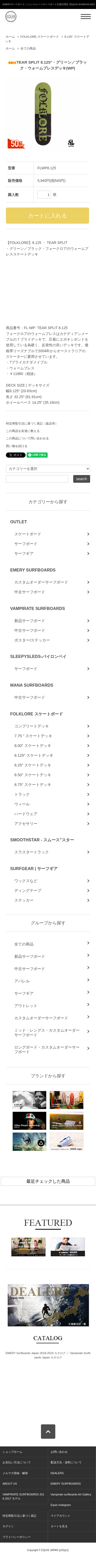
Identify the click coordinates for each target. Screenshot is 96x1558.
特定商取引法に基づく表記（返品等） (32, 423)
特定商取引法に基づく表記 (19, 1515)
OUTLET (18, 521)
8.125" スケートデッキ (33, 755)
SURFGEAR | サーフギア (34, 868)
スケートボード (27, 534)
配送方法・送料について (66, 1462)
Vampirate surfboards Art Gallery (71, 1494)
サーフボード (25, 543)
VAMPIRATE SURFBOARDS (37, 608)
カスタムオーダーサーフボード (41, 582)
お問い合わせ (59, 1451)
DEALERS (57, 1473)
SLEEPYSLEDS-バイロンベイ (38, 656)
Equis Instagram (61, 1504)
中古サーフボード (29, 592)
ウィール (22, 804)
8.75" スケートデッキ (32, 784)
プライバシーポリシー (17, 1537)
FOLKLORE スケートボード (39, 36)
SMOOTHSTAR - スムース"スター (42, 839)
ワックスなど (25, 881)
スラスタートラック (31, 852)
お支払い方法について (17, 1462)
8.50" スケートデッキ (32, 775)
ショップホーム (12, 1451)
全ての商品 (28, 48)
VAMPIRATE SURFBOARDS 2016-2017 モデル (23, 1496)
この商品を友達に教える (23, 431)
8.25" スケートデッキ (32, 765)
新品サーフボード (29, 620)
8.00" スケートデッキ (32, 745)
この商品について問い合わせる (27, 438)
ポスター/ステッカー (32, 640)
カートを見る (59, 1526)
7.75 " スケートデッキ (33, 736)
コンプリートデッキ (31, 726)
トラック (22, 794)
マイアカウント (60, 1515)
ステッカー (24, 900)
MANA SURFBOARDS (31, 685)
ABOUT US (10, 1483)
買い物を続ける (16, 446)
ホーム (10, 36)
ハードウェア (25, 814)
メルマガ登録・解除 (15, 1473)
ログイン (8, 1526)
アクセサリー (25, 823)
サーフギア (24, 553)
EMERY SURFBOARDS (33, 570)
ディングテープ (27, 890)
